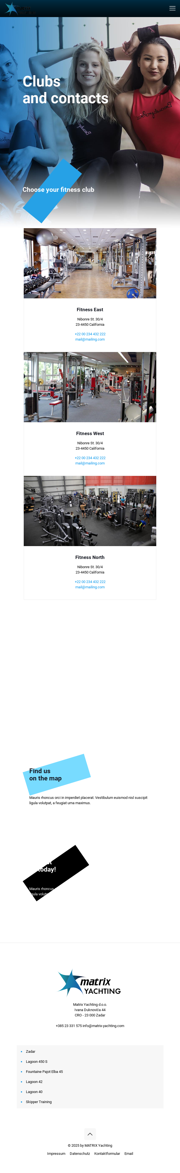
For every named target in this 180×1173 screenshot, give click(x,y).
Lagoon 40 (34, 1092)
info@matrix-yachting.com (103, 1026)
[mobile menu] (172, 8)
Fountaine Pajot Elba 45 (44, 1072)
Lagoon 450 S (36, 1061)
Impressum (56, 1153)
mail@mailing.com (90, 339)
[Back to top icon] (90, 1134)
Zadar (30, 1051)
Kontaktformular (107, 1153)
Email (128, 1153)
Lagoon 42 (34, 1082)
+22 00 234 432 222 (90, 334)
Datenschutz (80, 1153)
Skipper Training (39, 1102)
